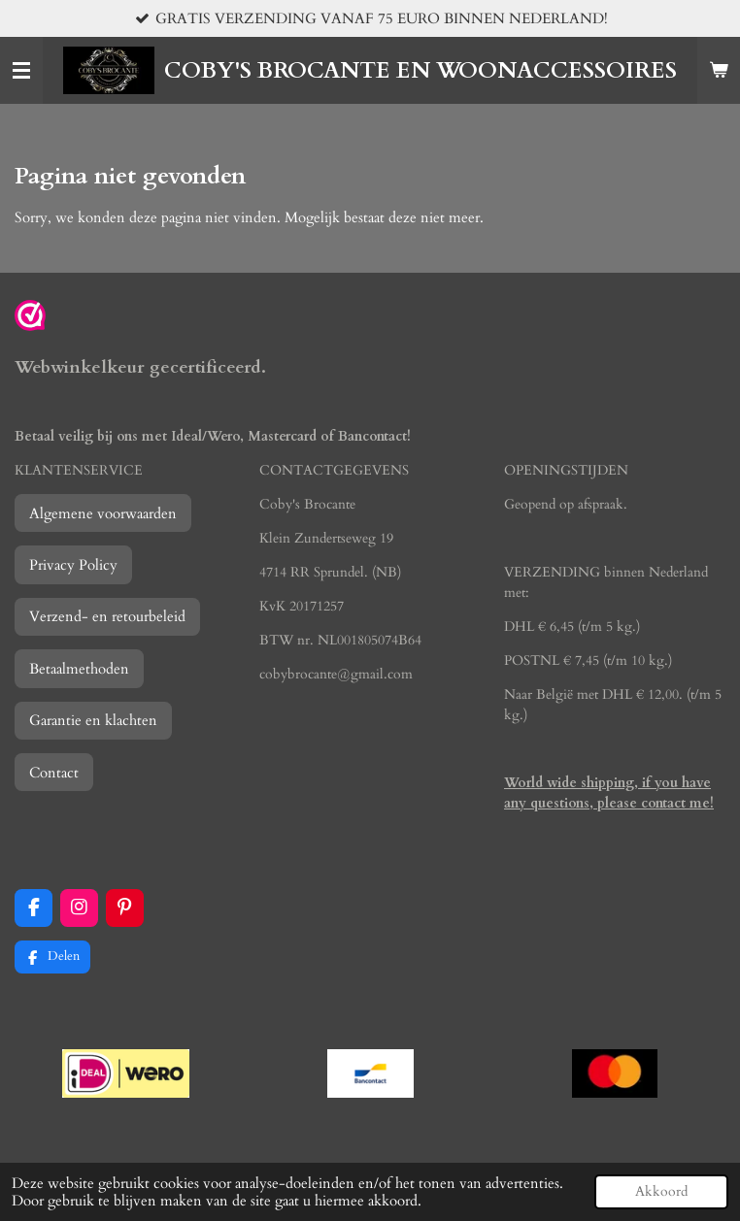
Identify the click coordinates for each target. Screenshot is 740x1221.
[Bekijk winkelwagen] (718, 71)
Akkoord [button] (661, 1192)
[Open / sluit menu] (21, 71)
